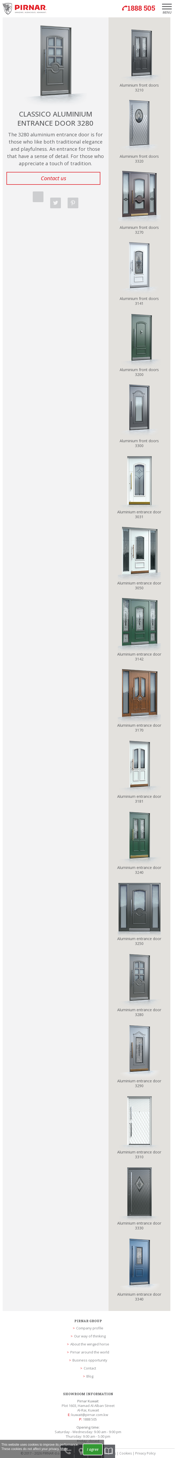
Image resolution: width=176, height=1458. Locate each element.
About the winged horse (89, 1344)
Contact (90, 1368)
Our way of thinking (90, 1336)
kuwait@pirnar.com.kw (89, 1414)
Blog (89, 1376)
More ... (65, 1449)
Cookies (125, 1453)
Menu (167, 10)
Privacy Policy (145, 1453)
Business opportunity (89, 1360)
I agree (92, 1449)
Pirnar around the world (89, 1352)
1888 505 (90, 1419)
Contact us (53, 178)
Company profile (89, 1328)
